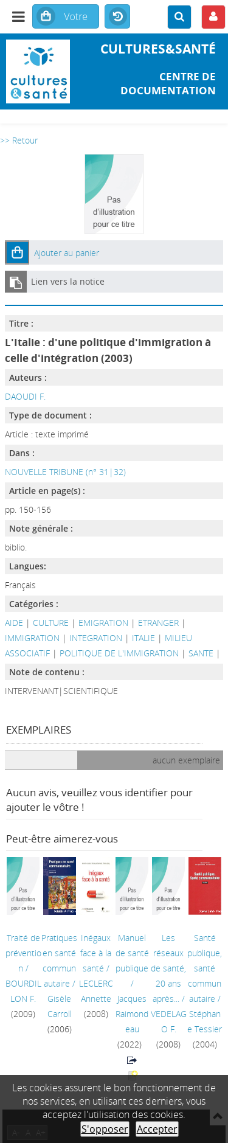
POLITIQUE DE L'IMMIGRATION (119, 653)
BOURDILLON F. (23, 991)
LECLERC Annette (96, 991)
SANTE (200, 653)
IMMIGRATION (32, 638)
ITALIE (143, 638)
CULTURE (51, 622)
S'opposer (104, 1129)
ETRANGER (158, 622)
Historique (117, 17)
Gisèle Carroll (59, 1006)
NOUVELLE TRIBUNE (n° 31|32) (65, 472)
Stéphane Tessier (204, 1021)
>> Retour (19, 140)
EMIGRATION (103, 622)
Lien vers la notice (68, 281)
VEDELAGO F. (169, 1021)
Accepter (157, 1129)
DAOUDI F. (25, 396)
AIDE (14, 622)
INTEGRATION (95, 638)
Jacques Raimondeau (132, 1014)
